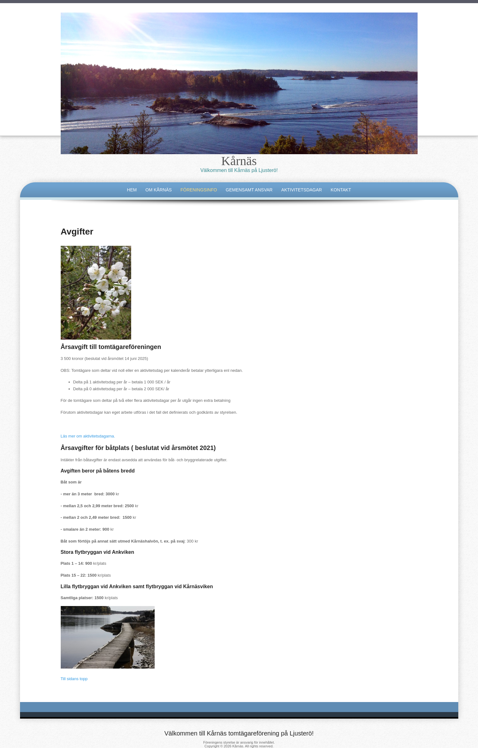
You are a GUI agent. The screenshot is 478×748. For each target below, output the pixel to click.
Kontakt (341, 189)
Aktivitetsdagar (301, 189)
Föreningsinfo (198, 189)
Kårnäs (239, 161)
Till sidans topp (74, 678)
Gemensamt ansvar (249, 189)
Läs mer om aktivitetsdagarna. (88, 436)
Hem (132, 189)
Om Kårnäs (159, 189)
